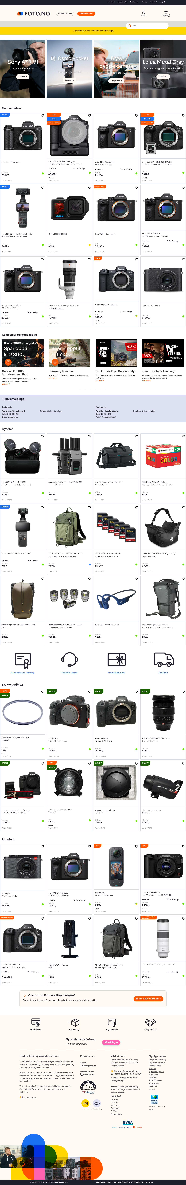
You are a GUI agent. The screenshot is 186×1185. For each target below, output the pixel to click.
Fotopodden (116, 1114)
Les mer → (22, 77)
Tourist (152, 1089)
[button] (92, 1087)
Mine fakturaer (155, 1080)
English (162, 2)
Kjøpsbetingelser (156, 1072)
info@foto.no (90, 1066)
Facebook (115, 1108)
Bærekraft (153, 1086)
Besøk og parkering (157, 1060)
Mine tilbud (154, 1083)
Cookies (152, 1077)
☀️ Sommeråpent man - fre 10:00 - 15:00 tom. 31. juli (93, 31)
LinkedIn (114, 1099)
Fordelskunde (155, 1066)
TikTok (114, 1111)
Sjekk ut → (163, 77)
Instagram (115, 1105)
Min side (111, 2)
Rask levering (74, 1030)
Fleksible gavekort (116, 673)
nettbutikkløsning (121, 1182)
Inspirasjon (134, 2)
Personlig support (70, 673)
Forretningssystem (103, 1182)
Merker (144, 2)
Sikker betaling (35, 1030)
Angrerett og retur (157, 1063)
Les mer (5, 384)
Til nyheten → (116, 81)
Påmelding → (111, 1042)
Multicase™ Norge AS (144, 1182)
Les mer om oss (29, 1097)
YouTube (115, 1102)
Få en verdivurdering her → (148, 999)
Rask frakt (163, 673)
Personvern (154, 1074)
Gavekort (153, 2)
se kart (134, 1060)
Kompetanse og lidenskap (22, 673)
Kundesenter (122, 2)
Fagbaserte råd (112, 1030)
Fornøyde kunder (150, 1030)
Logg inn (143, 12)
